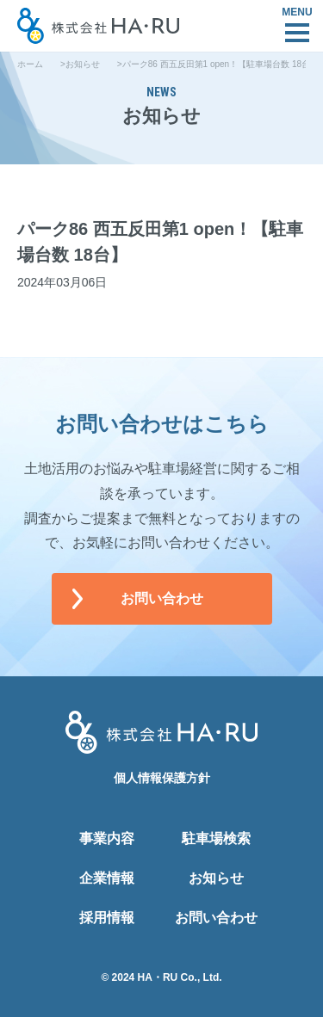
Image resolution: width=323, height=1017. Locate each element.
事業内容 (106, 838)
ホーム (30, 64)
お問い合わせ (162, 598)
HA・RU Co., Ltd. (180, 977)
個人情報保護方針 (162, 778)
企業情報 (106, 878)
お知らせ (82, 64)
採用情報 (106, 917)
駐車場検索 (216, 838)
